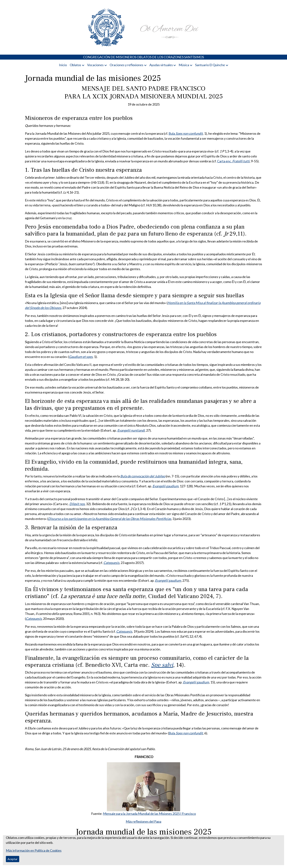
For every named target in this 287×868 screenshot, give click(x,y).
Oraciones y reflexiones (126, 65)
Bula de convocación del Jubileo (142, 476)
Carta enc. (233, 161)
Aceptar (13, 859)
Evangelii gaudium (165, 486)
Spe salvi (162, 665)
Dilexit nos (77, 504)
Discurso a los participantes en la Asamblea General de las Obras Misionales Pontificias (109, 519)
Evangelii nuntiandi (131, 430)
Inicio (63, 65)
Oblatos (75, 65)
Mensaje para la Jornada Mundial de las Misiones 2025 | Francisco (149, 814)
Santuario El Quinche (210, 65)
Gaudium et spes (81, 357)
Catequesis (111, 563)
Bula (186, 133)
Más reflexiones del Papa (143, 821)
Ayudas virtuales (161, 65)
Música (184, 65)
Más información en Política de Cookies (33, 850)
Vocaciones (95, 65)
